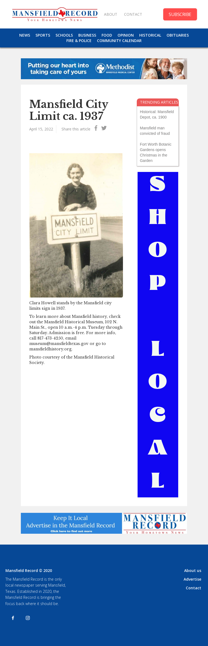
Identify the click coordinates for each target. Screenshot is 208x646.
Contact (193, 587)
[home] (55, 14)
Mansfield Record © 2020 (28, 570)
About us (192, 570)
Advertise (192, 579)
